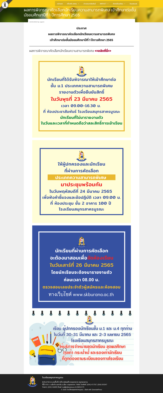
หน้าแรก (60, 3)
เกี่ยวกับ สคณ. (74, 3)
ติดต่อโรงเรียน (120, 3)
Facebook (133, 3)
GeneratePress (97, 389)
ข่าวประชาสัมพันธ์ (90, 3)
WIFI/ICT (105, 3)
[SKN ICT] (80, 387)
